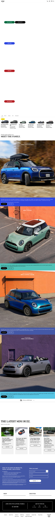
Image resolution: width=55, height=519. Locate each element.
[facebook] (12, 507)
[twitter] (14, 507)
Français (22, 516)
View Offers (9, 43)
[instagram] (17, 507)
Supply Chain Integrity (28, 516)
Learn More (4, 332)
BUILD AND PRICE (9, 22)
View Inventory (20, 22)
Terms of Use (17, 516)
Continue (35, 481)
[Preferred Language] (38, 471)
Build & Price (10, 204)
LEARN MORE (21, 448)
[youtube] (16, 507)
